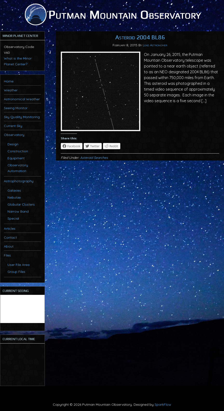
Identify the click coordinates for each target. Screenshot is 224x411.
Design (12, 144)
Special (13, 218)
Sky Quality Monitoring (22, 117)
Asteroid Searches (94, 157)
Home (9, 81)
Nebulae (14, 197)
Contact (10, 237)
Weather (11, 90)
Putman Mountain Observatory (112, 14)
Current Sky (13, 126)
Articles (9, 228)
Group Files (16, 272)
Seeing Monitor (15, 108)
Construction (17, 151)
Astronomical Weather (22, 99)
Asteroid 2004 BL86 (140, 37)
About (9, 246)
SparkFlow (163, 404)
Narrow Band (18, 211)
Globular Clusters (21, 204)
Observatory (14, 135)
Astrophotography (19, 181)
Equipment (16, 158)
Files (7, 255)
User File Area (18, 265)
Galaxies (14, 190)
